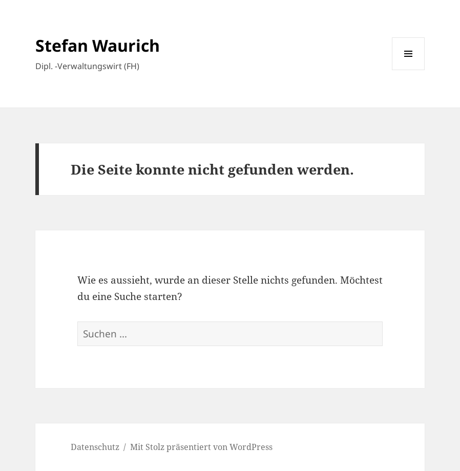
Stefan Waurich (97, 45)
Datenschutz (95, 447)
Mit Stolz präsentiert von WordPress (201, 447)
